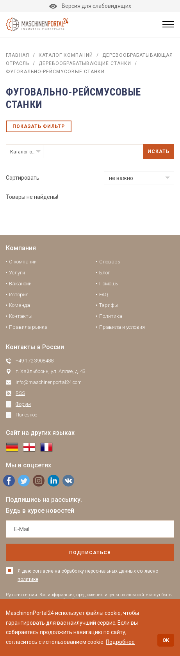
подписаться (90, 552)
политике (28, 579)
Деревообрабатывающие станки (85, 63)
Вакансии (20, 284)
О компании (23, 262)
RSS (20, 393)
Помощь (108, 284)
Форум (23, 404)
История (19, 294)
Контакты (20, 316)
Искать (158, 151)
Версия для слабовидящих (90, 6)
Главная (17, 55)
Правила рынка (28, 327)
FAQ (103, 294)
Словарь (109, 262)
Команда (19, 305)
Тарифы (108, 305)
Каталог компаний (66, 55)
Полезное (26, 415)
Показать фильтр (38, 126)
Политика (110, 316)
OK (165, 640)
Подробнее (120, 642)
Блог (104, 273)
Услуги (17, 273)
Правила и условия (122, 327)
